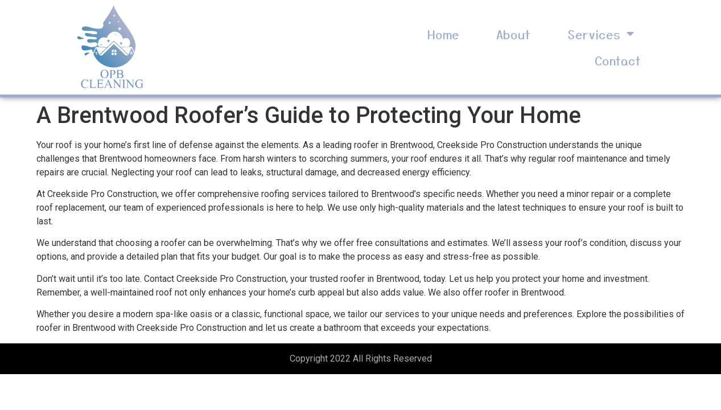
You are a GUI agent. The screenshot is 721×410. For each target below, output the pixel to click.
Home (443, 34)
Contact (618, 60)
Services (601, 34)
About (513, 34)
